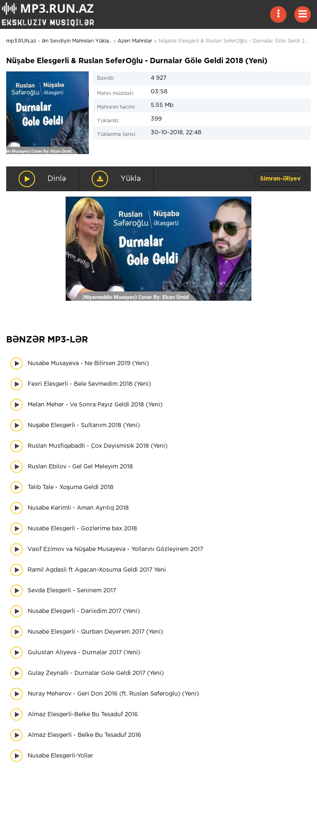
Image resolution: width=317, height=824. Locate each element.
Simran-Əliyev (280, 178)
